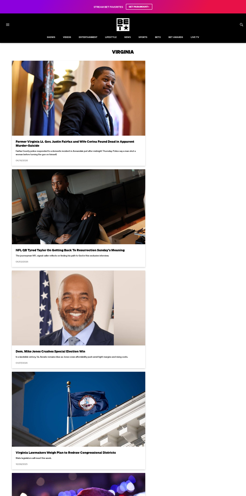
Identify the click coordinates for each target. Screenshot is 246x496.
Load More (123, 380)
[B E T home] (123, 30)
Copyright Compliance (136, 462)
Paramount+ (223, 462)
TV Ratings (191, 462)
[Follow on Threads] (142, 470)
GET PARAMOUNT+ (139, 6)
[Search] (241, 24)
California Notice (88, 462)
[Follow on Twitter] (111, 470)
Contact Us (207, 462)
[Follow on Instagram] (119, 470)
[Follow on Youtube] (127, 470)
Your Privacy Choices (64, 462)
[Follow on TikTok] (134, 470)
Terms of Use (143, 417)
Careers (156, 462)
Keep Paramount (173, 462)
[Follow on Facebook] (104, 470)
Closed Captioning (110, 462)
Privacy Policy (174, 417)
